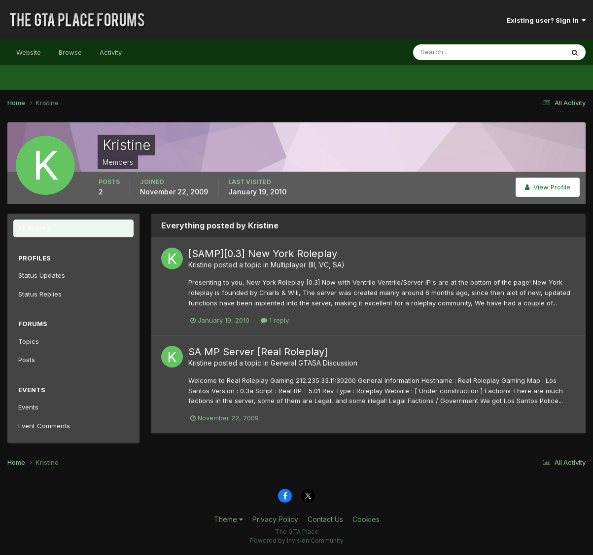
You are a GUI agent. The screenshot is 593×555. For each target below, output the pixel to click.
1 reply (275, 320)
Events (28, 407)
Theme (228, 519)
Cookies (366, 519)
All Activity (34, 228)
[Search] (456, 52)
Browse (70, 52)
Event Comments (44, 426)
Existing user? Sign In (546, 20)
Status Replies (40, 294)
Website (28, 52)
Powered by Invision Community (297, 540)
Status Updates (41, 275)
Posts (26, 360)
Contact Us (325, 519)
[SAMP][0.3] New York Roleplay (262, 253)
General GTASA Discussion (314, 363)
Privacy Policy (275, 519)
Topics (28, 341)
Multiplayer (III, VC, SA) (308, 264)
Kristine (200, 264)
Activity (111, 52)
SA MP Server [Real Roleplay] (258, 352)
